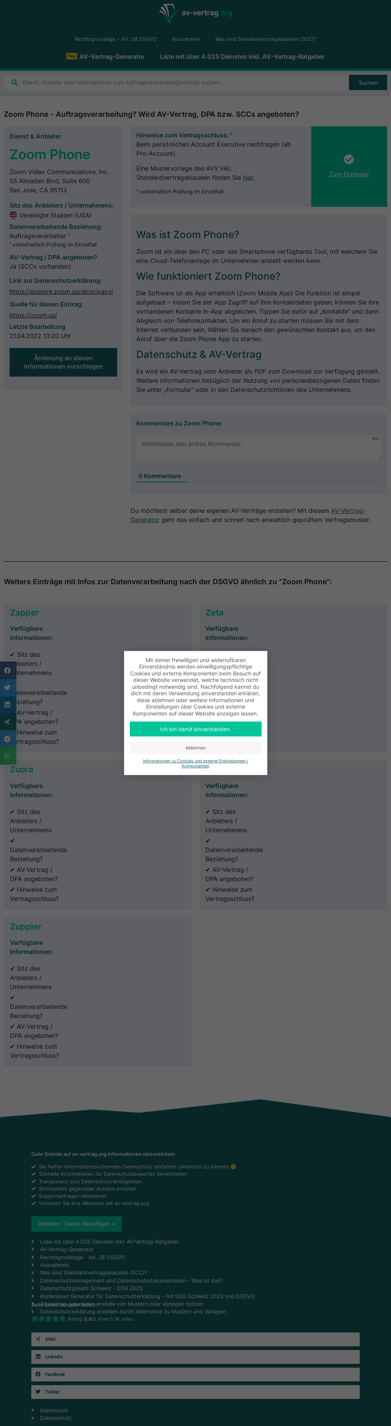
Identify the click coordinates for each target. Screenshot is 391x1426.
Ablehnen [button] (196, 748)
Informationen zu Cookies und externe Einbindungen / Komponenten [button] (195, 764)
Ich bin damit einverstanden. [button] (195, 729)
